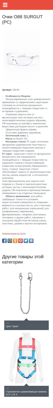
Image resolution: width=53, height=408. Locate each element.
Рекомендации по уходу (14, 233)
